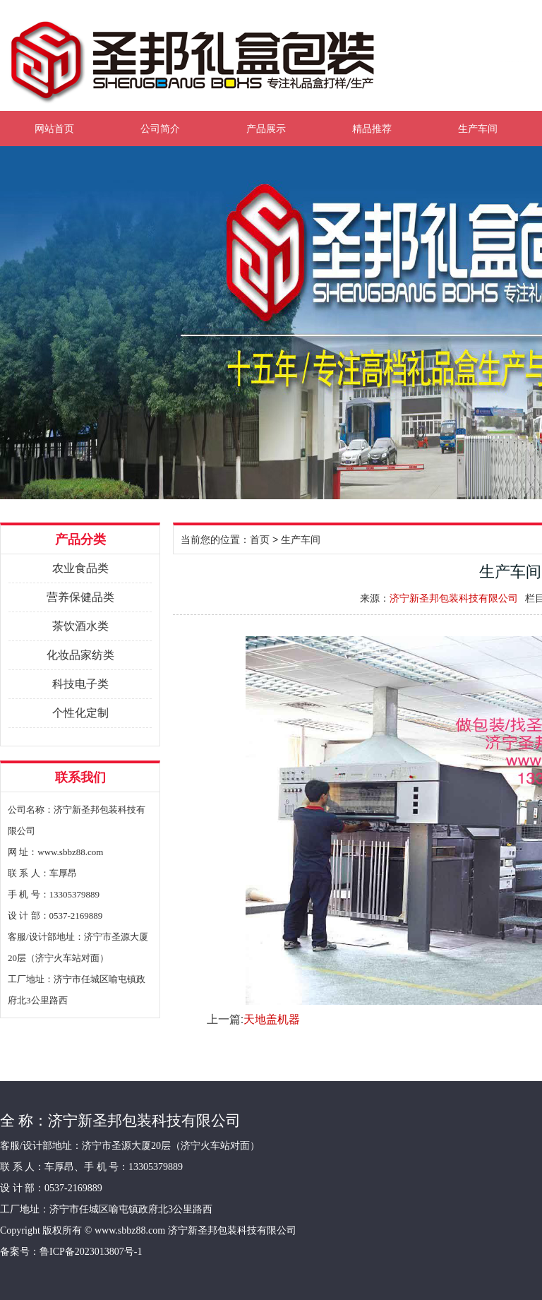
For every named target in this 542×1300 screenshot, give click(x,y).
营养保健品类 (80, 597)
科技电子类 (80, 684)
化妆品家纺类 (80, 655)
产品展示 (266, 128)
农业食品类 (80, 568)
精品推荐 (372, 128)
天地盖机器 (271, 1019)
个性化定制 (80, 713)
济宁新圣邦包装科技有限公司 (454, 598)
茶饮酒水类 (80, 626)
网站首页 (54, 128)
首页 (260, 539)
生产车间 (478, 128)
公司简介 (160, 128)
